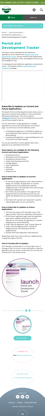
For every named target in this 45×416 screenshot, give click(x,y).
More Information (21, 338)
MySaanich (7, 118)
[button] (41, 10)
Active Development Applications (23, 378)
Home (4, 32)
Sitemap (19, 402)
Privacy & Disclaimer (31, 402)
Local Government (15, 32)
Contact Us (11, 402)
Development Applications (12, 35)
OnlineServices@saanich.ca (24, 355)
